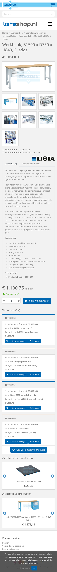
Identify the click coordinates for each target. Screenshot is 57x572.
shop (20, 23)
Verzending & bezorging (13, 545)
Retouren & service (10, 549)
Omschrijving (11, 163)
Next (52, 475)
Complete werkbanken (36, 32)
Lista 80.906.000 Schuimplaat (28, 481)
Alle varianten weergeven (28, 449)
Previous (4, 475)
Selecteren (34, 341)
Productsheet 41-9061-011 (19, 277)
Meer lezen (24, 568)
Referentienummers (31, 163)
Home (5, 32)
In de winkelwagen (37, 300)
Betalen (5, 542)
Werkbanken (17, 32)
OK (34, 568)
